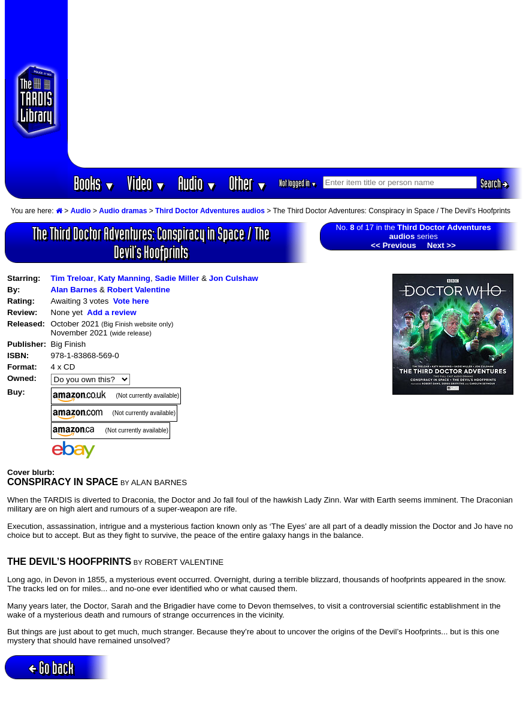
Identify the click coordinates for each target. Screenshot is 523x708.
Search (494, 183)
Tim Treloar (72, 278)
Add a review (111, 312)
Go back (51, 667)
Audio (197, 183)
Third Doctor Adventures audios (210, 211)
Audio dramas (123, 211)
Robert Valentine (138, 289)
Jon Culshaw (233, 278)
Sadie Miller (177, 278)
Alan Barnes (74, 289)
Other (248, 183)
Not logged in (298, 183)
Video (146, 183)
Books (94, 183)
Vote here (131, 300)
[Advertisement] (295, 84)
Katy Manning (124, 278)
